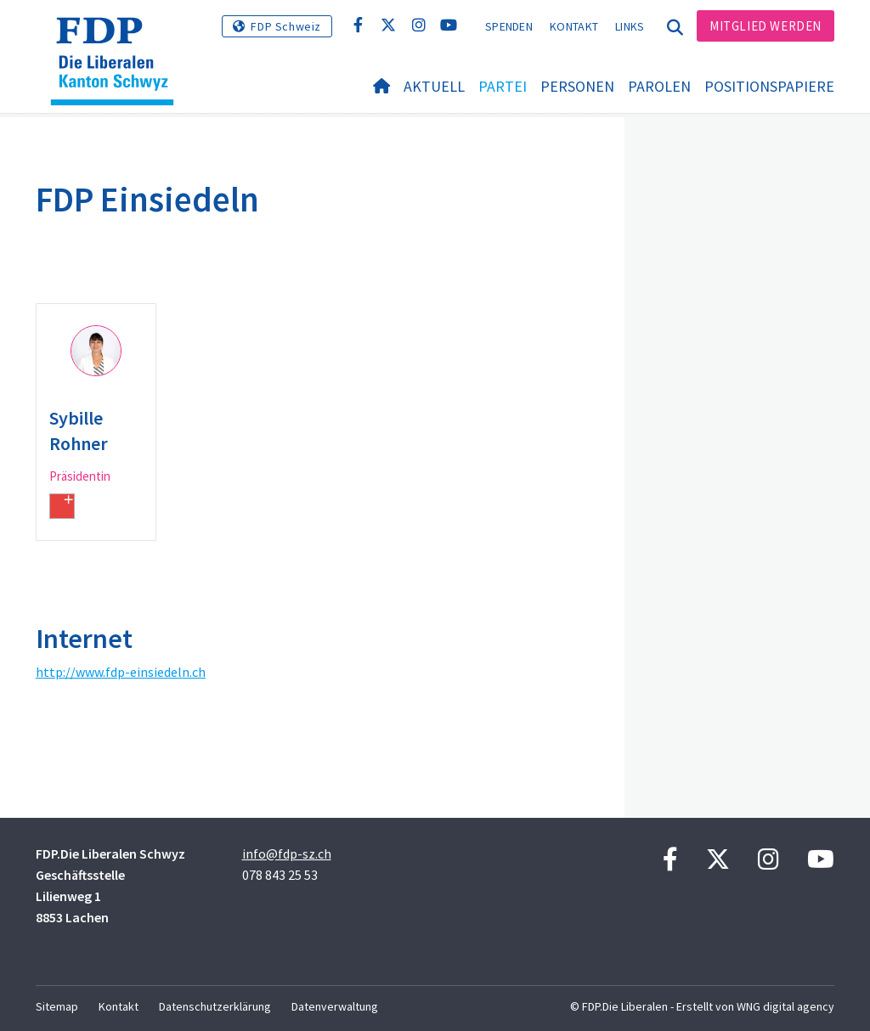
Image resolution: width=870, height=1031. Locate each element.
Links (630, 26)
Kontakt (574, 26)
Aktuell (434, 86)
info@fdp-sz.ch (286, 853)
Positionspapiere (769, 86)
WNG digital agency (785, 1006)
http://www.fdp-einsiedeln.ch (121, 671)
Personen (577, 86)
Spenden (509, 26)
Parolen (659, 86)
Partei (502, 86)
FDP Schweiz (286, 26)
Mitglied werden (765, 26)
